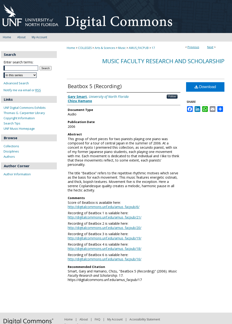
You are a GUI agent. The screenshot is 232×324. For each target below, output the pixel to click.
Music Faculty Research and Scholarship (163, 61)
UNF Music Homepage (19, 128)
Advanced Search (16, 83)
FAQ (97, 319)
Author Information (17, 174)
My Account (115, 319)
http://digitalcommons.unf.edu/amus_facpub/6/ (103, 207)
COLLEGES (85, 48)
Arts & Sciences (105, 48)
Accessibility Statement (144, 319)
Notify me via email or (22, 90)
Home (71, 48)
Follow (172, 96)
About (84, 319)
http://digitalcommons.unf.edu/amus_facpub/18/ (104, 248)
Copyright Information (19, 118)
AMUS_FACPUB (139, 48)
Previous (193, 47)
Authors (9, 156)
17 (153, 48)
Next (210, 47)
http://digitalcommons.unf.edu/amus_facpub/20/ (104, 227)
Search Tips (12, 123)
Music (122, 48)
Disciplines (11, 151)
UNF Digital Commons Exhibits (25, 107)
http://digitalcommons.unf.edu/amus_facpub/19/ (104, 238)
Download (205, 87)
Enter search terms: (18, 62)
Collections (11, 146)
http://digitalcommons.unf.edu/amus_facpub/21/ (104, 217)
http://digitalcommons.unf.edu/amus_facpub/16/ (104, 259)
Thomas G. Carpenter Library (24, 113)
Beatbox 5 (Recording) (95, 86)
